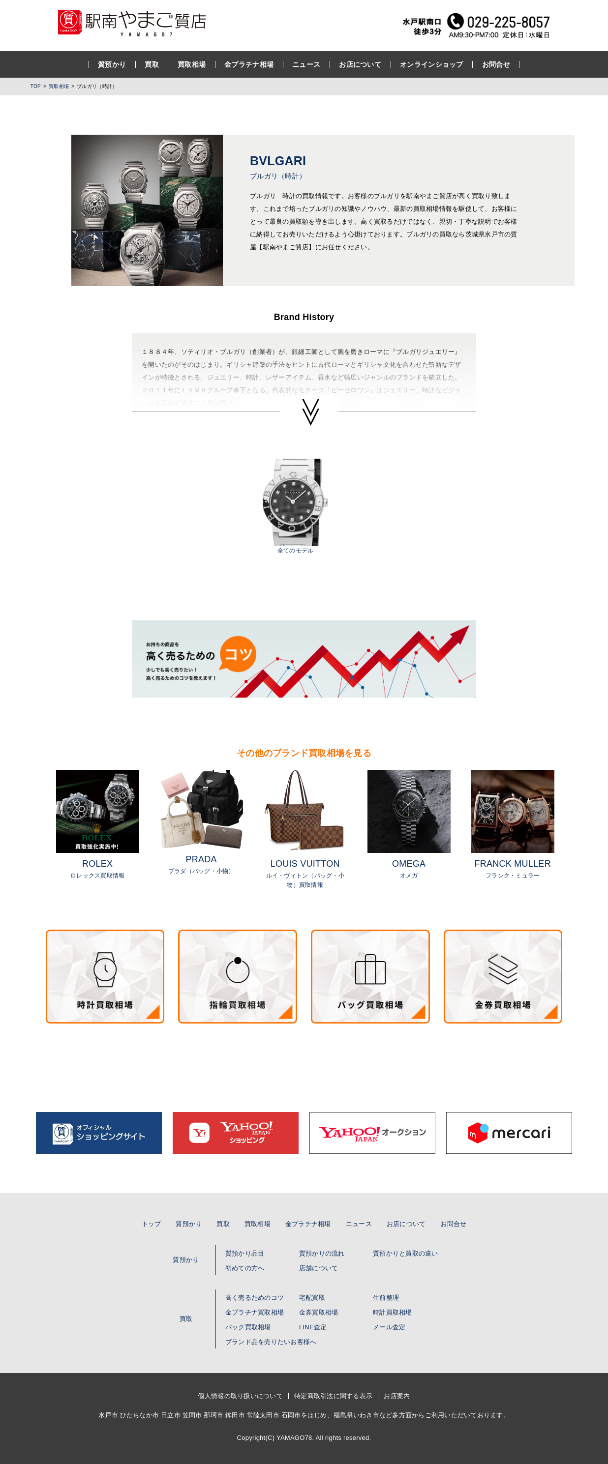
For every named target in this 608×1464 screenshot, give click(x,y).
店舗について (318, 1268)
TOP (35, 86)
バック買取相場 (248, 1327)
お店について (360, 64)
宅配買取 (312, 1297)
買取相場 (192, 64)
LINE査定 (313, 1327)
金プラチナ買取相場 (254, 1312)
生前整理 (386, 1297)
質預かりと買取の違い (405, 1253)
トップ (151, 1224)
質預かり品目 (245, 1253)
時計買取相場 (392, 1312)
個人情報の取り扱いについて (240, 1396)
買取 (152, 64)
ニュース (306, 64)
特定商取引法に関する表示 (333, 1396)
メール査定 (389, 1327)
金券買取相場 (318, 1312)
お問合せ (496, 64)
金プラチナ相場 (249, 64)
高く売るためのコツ (254, 1297)
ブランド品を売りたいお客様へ (271, 1342)
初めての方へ (245, 1268)
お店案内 (397, 1396)
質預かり (112, 64)
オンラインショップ (431, 64)
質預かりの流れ (322, 1253)
